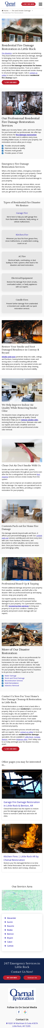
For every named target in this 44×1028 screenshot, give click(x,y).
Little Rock (29, 737)
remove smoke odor (29, 420)
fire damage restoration (26, 135)
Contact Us (32, 978)
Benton (4, 739)
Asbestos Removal (12, 685)
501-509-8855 (28, 4)
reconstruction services (19, 606)
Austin (10, 922)
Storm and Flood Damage (15, 678)
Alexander (11, 918)
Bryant (10, 938)
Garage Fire (22, 213)
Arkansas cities (21, 739)
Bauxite (10, 926)
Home (5, 10)
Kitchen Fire (22, 234)
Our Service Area (22, 886)
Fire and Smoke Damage (21, 10)
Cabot (10, 942)
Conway (37, 737)
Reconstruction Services (14, 681)
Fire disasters (7, 53)
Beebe (10, 930)
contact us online (26, 732)
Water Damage (10, 676)
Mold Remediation (12, 683)
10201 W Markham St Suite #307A (22, 1024)
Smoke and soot (8, 357)
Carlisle (10, 946)
